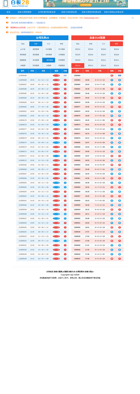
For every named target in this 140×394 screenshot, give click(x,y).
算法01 (77, 49)
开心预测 (61, 49)
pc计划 (23, 49)
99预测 (23, 65)
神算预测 (23, 55)
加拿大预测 (58, 272)
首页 (8, 12)
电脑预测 (23, 60)
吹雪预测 (61, 60)
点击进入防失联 (76, 27)
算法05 (77, 55)
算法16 (116, 65)
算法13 (77, 65)
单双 (61, 44)
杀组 (35, 44)
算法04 (116, 49)
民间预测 (36, 65)
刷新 (65, 75)
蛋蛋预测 (36, 49)
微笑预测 (49, 60)
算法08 (116, 55)
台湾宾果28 (80, 272)
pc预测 (65, 272)
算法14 (90, 65)
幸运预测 (36, 60)
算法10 (90, 60)
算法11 (103, 60)
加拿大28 (71, 272)
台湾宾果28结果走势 (47, 12)
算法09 (77, 60)
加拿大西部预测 (24, 12)
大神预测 (61, 55)
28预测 (48, 65)
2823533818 (25, 32)
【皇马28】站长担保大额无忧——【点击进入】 (28, 23)
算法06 (90, 55)
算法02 (90, 49)
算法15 (103, 65)
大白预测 (49, 49)
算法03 (103, 49)
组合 (22, 44)
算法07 (103, 55)
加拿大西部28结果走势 (91, 12)
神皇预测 (36, 55)
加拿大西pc (89, 272)
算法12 (116, 60)
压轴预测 (61, 65)
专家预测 (49, 55)
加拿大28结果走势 (69, 12)
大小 (48, 44)
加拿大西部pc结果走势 (113, 12)
